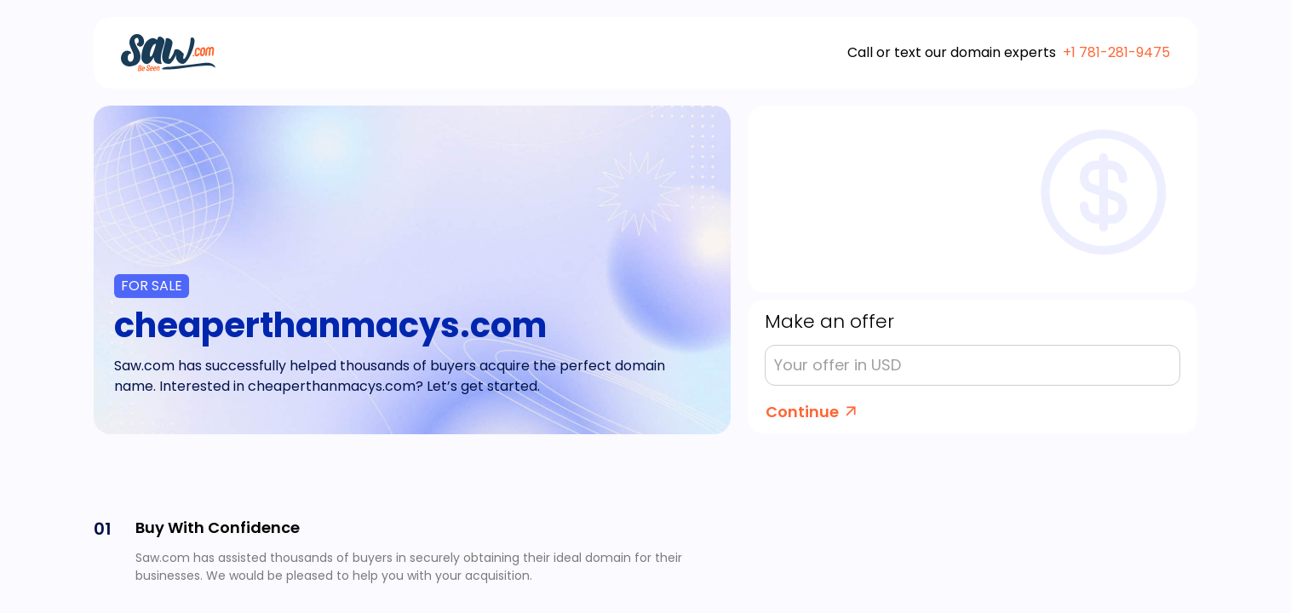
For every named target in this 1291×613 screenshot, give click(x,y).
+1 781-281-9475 (1116, 52)
